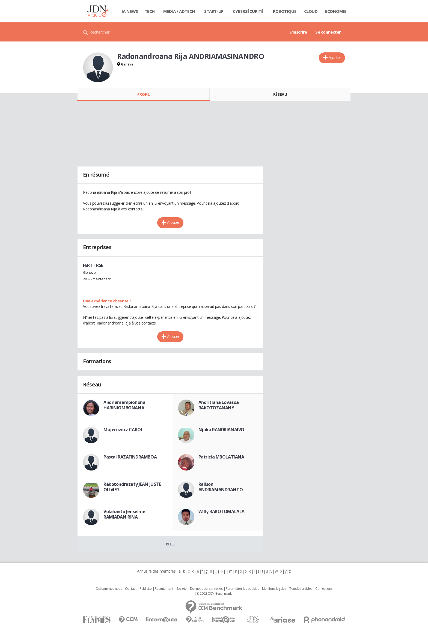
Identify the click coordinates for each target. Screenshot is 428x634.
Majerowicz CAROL (123, 430)
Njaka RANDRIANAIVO (221, 430)
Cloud (311, 11)
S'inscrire (298, 32)
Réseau (280, 94)
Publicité (145, 589)
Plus (170, 543)
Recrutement (164, 589)
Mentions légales (274, 589)
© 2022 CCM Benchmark (214, 594)
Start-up (214, 11)
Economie (335, 11)
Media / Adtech (179, 11)
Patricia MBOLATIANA (221, 457)
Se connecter (328, 32)
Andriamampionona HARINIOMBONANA (124, 405)
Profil (143, 94)
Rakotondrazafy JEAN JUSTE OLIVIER (132, 487)
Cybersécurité (248, 11)
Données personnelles (206, 589)
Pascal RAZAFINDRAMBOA (130, 457)
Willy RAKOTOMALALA (221, 511)
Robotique (284, 11)
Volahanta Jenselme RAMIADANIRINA (124, 514)
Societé (181, 589)
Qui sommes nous (109, 589)
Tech (150, 11)
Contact (130, 589)
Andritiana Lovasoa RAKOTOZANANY (218, 405)
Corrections (323, 589)
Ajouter (335, 57)
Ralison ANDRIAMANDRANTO (220, 487)
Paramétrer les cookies (242, 589)
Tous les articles (300, 589)
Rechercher (99, 32)
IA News (130, 11)
